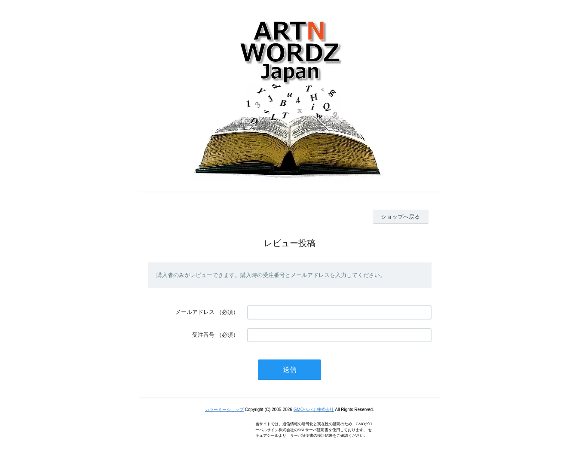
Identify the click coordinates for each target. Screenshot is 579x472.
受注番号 (203, 335)
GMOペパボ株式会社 (314, 409)
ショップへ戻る (400, 216)
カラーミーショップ (224, 409)
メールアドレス (194, 312)
